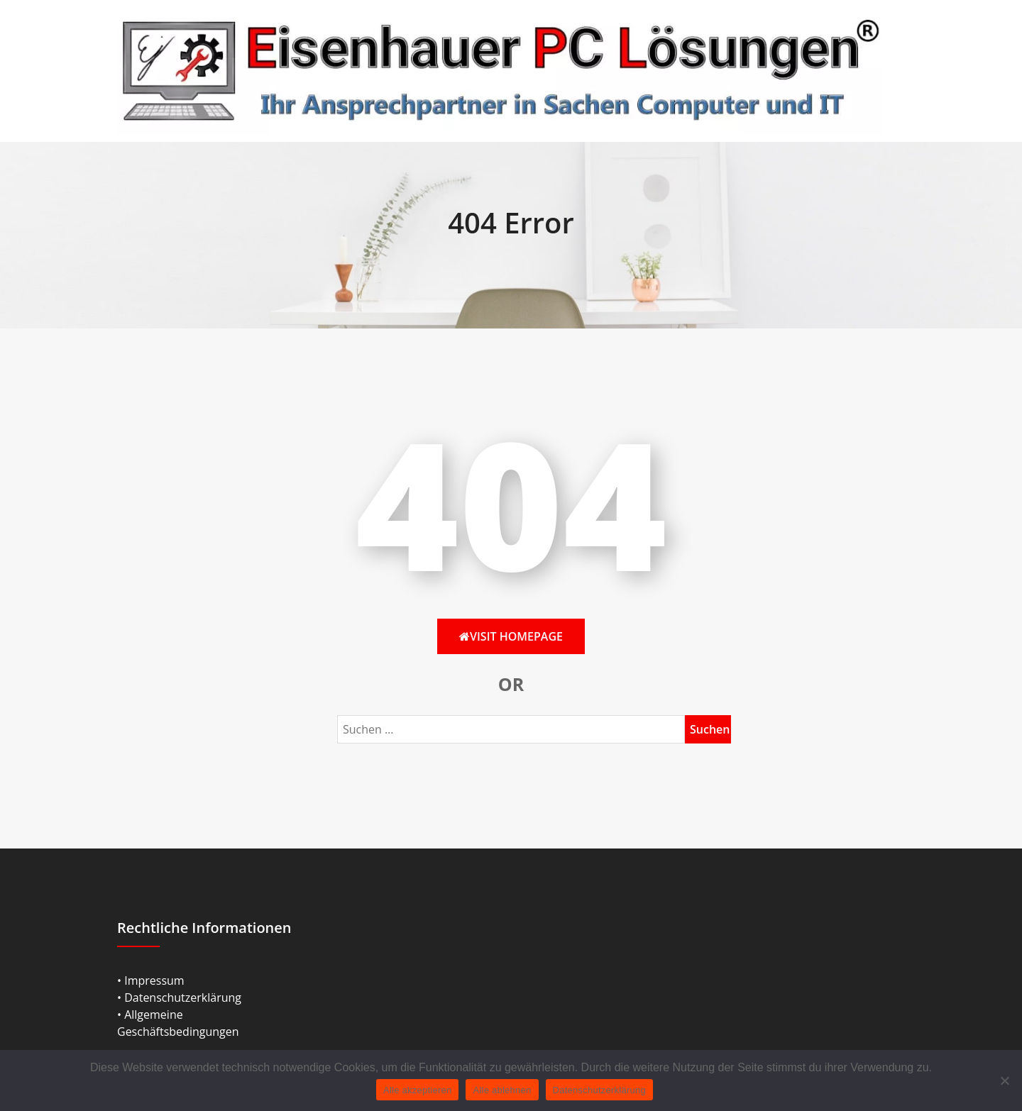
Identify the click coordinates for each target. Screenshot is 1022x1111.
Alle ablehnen (502, 1090)
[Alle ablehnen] (1004, 1080)
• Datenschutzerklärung (179, 997)
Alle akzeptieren (417, 1090)
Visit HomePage (511, 636)
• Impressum (151, 980)
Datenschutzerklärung (599, 1090)
